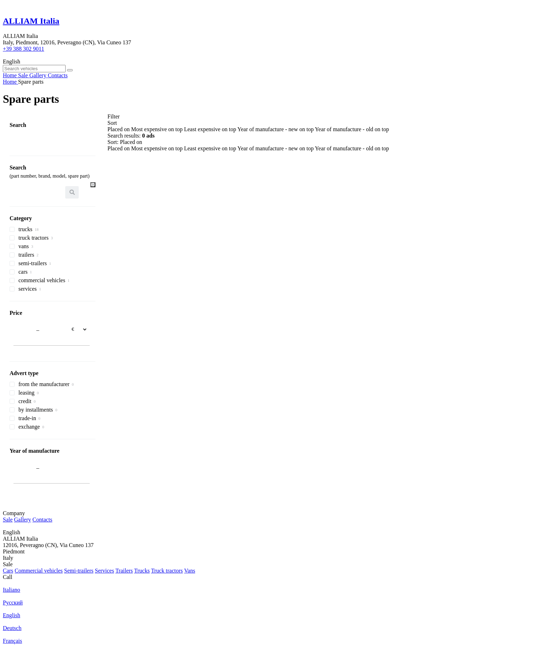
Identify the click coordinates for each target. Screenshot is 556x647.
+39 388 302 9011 (23, 49)
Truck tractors (167, 571)
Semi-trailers (79, 571)
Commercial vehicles (39, 571)
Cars (8, 571)
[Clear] (92, 184)
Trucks (142, 571)
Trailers (124, 571)
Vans (189, 571)
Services (104, 571)
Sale (8, 520)
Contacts (42, 520)
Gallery (22, 520)
